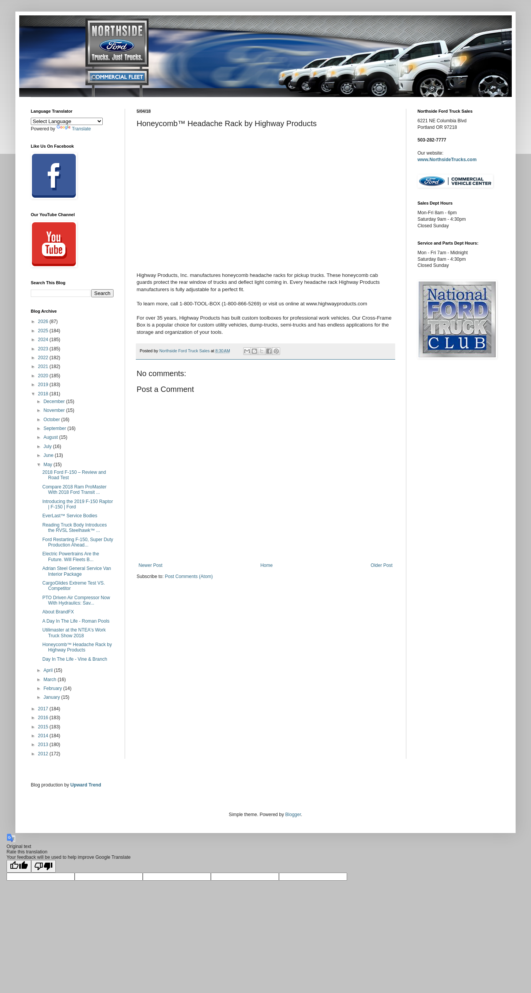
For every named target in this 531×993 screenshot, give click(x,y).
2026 (44, 321)
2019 (44, 384)
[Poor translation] (43, 866)
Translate (74, 129)
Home (266, 565)
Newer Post (150, 565)
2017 (44, 708)
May (48, 464)
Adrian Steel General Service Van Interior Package (76, 571)
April (48, 670)
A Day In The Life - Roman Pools (76, 621)
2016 (44, 717)
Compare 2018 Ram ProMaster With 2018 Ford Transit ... (74, 489)
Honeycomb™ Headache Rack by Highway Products (77, 647)
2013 (44, 744)
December (54, 401)
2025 (44, 330)
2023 (44, 349)
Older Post (381, 565)
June (49, 455)
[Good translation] (19, 866)
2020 (44, 375)
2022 (44, 357)
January (52, 697)
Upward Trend (85, 785)
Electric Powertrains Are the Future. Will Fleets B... (70, 556)
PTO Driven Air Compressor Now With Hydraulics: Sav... (76, 600)
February (53, 688)
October (52, 419)
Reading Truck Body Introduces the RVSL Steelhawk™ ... (74, 527)
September (55, 428)
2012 (44, 753)
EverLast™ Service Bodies (69, 515)
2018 (44, 394)
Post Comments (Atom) (189, 576)
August (51, 437)
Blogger (293, 814)
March (50, 679)
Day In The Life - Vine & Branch (74, 659)
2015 (44, 727)
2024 (44, 339)
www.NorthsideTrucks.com (447, 159)
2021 (44, 366)
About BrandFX (58, 612)
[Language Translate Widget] (67, 121)
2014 (44, 735)
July (48, 446)
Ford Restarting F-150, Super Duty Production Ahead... (77, 542)
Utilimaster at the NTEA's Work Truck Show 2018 (74, 632)
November (54, 410)
